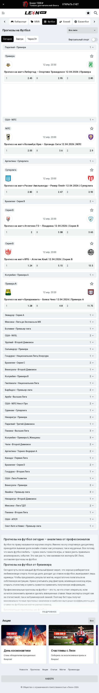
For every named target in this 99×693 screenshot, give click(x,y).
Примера (10, 56)
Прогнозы (35, 669)
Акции (45, 669)
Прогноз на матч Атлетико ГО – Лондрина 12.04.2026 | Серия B (41, 226)
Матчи (63, 669)
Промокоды (74, 669)
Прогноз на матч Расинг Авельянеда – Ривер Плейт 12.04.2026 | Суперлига (48, 185)
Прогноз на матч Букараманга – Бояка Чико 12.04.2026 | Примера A (44, 299)
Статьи (54, 669)
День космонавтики (17, 650)
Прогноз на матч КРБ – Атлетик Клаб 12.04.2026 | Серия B (38, 259)
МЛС (7, 128)
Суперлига (10, 170)
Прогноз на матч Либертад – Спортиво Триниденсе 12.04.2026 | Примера (47, 72)
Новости (23, 669)
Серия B (9, 210)
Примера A (11, 283)
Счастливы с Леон (63, 650)
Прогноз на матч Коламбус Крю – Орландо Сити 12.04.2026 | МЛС (42, 144)
